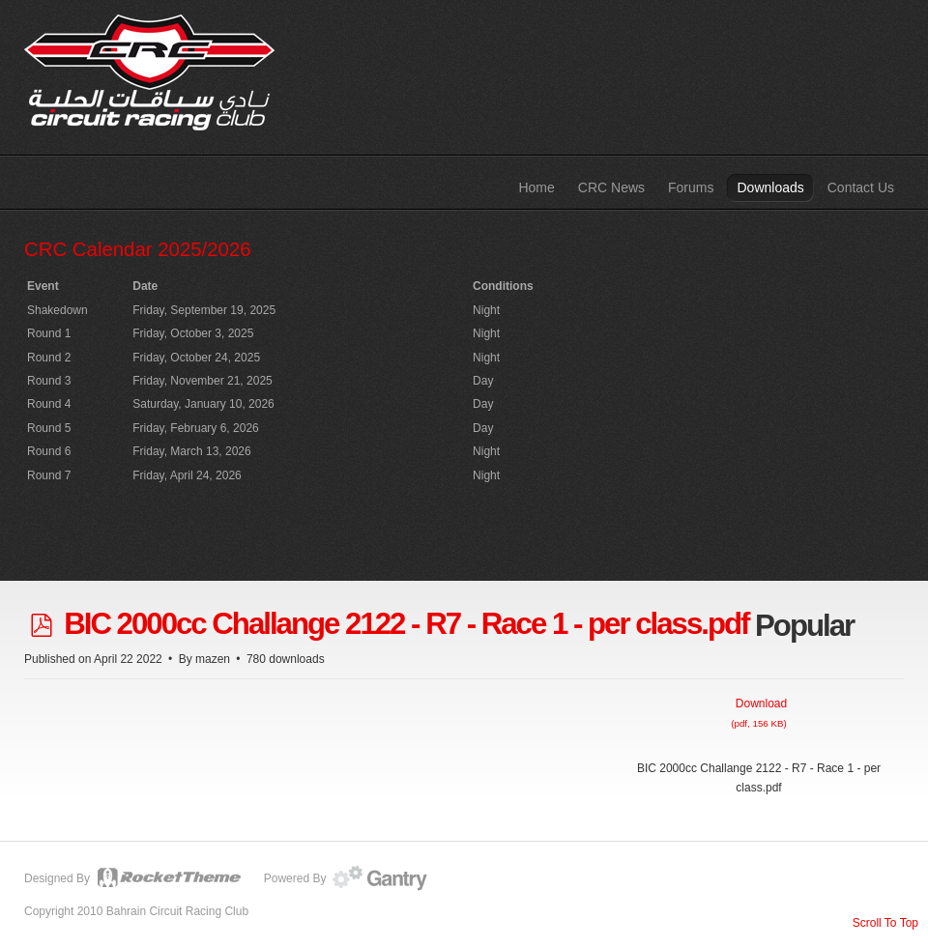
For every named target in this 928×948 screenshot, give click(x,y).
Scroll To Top (885, 923)
